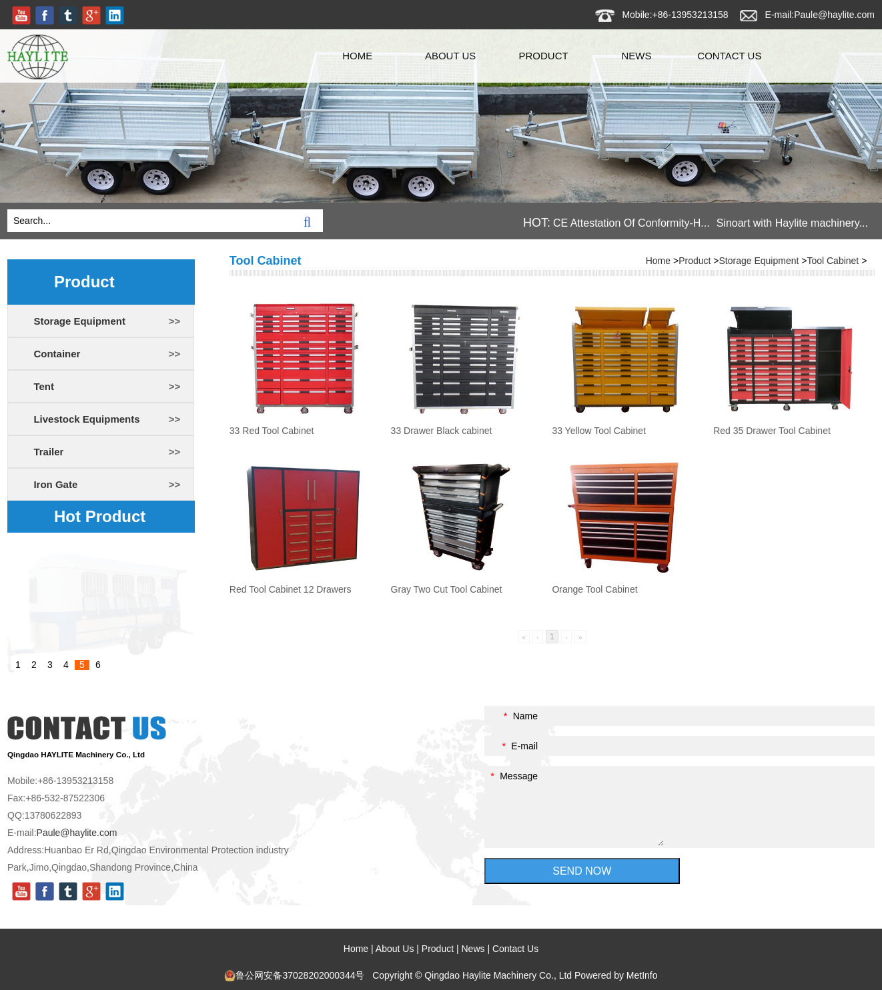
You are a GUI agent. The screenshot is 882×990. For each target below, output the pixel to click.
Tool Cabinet (833, 260)
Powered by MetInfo (616, 975)
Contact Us (729, 55)
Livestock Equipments (86, 419)
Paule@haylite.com (834, 14)
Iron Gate (55, 484)
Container (56, 353)
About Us (450, 55)
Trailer (48, 451)
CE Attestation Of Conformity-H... (631, 223)
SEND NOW (581, 871)
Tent (43, 386)
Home (357, 55)
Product (543, 55)
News (636, 55)
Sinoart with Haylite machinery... (792, 223)
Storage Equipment (79, 321)
